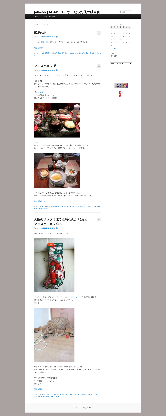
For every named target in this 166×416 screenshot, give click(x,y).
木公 (57, 37)
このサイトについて (49, 17)
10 (99, 220)
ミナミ (90, 206)
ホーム (37, 17)
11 (99, 66)
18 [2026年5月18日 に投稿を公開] (114, 39)
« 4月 (114, 48)
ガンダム (58, 53)
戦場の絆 (40, 32)
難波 (87, 53)
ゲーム (64, 53)
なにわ (77, 394)
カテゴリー (113, 61)
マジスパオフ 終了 (47, 66)
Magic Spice (55, 206)
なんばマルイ (74, 297)
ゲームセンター (72, 53)
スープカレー (64, 206)
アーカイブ (113, 53)
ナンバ (72, 206)
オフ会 (44, 206)
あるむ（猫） (46, 394)
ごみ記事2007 (46, 53)
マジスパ (39, 92)
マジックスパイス (80, 206)
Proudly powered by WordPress (83, 408)
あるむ (72, 394)
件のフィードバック (41, 209)
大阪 (94, 206)
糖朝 (37, 143)
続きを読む (39, 48)
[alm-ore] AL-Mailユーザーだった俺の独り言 (67, 12)
